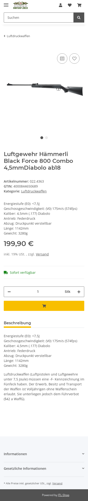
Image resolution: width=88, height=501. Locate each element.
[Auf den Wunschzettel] (74, 58)
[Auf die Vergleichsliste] (62, 58)
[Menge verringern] (9, 292)
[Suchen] (39, 17)
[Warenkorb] (79, 5)
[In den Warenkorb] (44, 306)
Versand (42, 254)
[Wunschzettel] (69, 5)
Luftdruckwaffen (34, 191)
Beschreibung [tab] (17, 323)
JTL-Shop (63, 495)
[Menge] (37, 292)
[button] (60, 5)
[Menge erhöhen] (79, 292)
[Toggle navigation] (6, 3)
